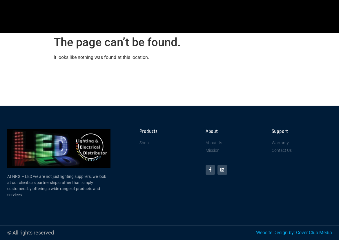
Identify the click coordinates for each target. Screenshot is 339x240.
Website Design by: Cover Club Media (294, 232)
